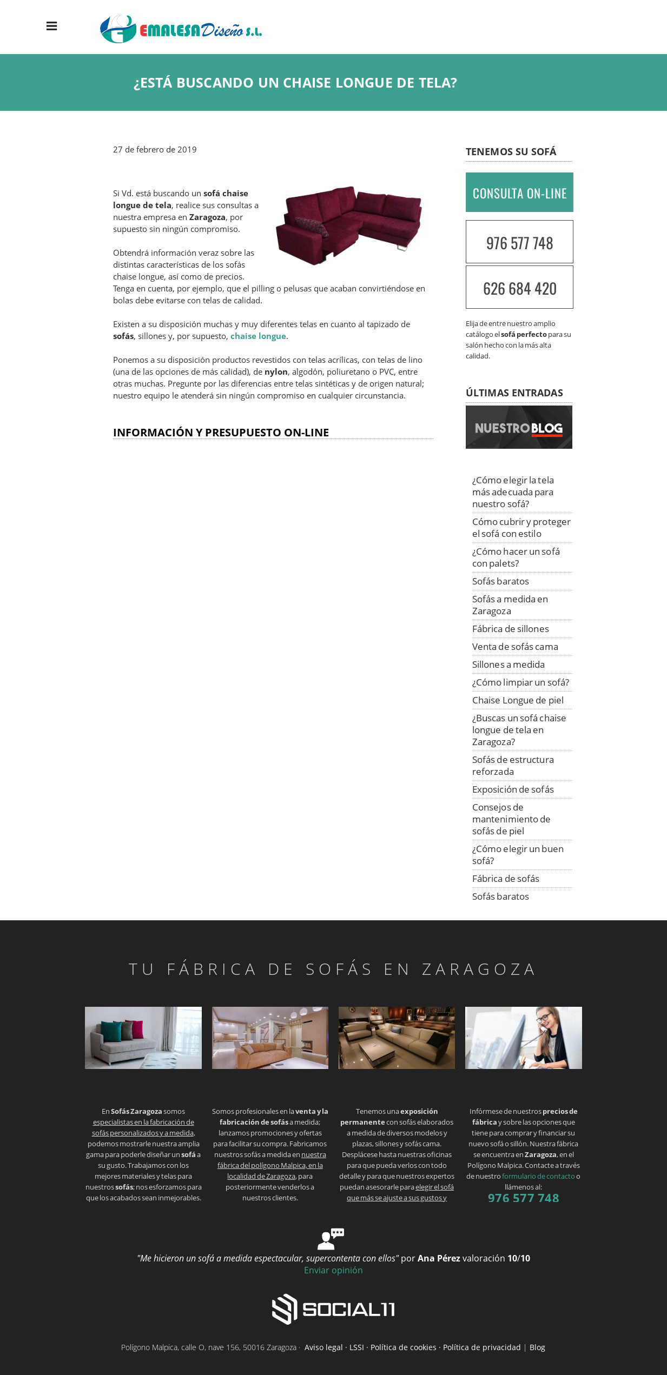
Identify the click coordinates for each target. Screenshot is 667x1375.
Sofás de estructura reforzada (513, 765)
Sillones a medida (508, 664)
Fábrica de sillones (510, 628)
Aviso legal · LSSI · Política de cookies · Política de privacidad (413, 1347)
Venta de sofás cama (515, 646)
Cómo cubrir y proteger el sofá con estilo (521, 527)
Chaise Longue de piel (518, 700)
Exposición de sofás (513, 789)
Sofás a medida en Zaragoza (510, 605)
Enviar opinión (333, 1270)
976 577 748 (519, 242)
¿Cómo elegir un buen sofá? (518, 854)
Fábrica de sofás (506, 878)
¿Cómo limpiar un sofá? (520, 682)
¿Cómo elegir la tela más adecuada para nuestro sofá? (513, 492)
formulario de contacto (538, 1176)
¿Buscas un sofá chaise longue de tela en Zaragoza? (519, 730)
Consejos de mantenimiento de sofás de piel (511, 819)
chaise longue (258, 336)
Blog (537, 1347)
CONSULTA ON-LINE (520, 193)
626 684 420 (520, 288)
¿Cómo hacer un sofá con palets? (516, 557)
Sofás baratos (500, 581)
